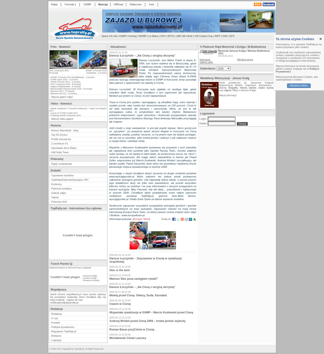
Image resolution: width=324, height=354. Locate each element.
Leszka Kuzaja (89, 278)
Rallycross (136, 4)
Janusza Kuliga (90, 276)
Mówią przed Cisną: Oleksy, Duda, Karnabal (138, 295)
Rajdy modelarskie (61, 163)
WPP (217, 36)
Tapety (55, 197)
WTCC (171, 36)
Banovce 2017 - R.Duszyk (62, 91)
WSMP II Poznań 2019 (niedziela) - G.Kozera (96, 71)
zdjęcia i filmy (231, 90)
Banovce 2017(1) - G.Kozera (64, 93)
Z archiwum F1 (59, 143)
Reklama (56, 335)
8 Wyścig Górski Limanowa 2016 (66, 115)
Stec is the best (120, 270)
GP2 (162, 36)
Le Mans (153, 36)
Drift (225, 36)
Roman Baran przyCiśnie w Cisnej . (133, 329)
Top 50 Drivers (59, 134)
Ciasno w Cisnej (120, 304)
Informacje (205, 59)
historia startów (248, 88)
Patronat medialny (61, 188)
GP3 (231, 36)
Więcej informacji (228, 95)
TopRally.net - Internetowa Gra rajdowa (76, 208)
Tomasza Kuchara (91, 280)
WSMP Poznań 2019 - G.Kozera (65, 82)
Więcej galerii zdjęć (62, 97)
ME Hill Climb (184, 36)
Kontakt (55, 322)
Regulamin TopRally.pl (63, 331)
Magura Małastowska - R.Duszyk (66, 86)
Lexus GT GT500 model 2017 (64, 113)
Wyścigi (103, 4)
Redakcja (56, 313)
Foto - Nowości (61, 46)
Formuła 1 (70, 4)
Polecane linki (59, 201)
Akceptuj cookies (298, 85)
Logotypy (56, 340)
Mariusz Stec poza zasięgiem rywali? (134, 278)
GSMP (87, 4)
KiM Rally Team (60, 152)
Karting (132, 36)
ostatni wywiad (266, 88)
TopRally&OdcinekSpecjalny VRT (70, 179)
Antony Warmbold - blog (64, 130)
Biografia (233, 88)
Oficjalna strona (245, 59)
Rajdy (54, 4)
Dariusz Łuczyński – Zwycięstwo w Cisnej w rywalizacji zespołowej (146, 260)
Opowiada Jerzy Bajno (64, 148)
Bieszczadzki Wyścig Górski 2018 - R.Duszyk (71, 89)
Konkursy (56, 184)
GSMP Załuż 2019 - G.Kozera (64, 79)
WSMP (142, 36)
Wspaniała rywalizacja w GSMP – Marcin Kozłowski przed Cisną (151, 312)
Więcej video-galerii (62, 118)
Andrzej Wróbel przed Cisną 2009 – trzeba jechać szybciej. (148, 321)
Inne (151, 4)
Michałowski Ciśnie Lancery (128, 338)
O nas (54, 318)
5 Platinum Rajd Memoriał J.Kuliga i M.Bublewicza (233, 46)
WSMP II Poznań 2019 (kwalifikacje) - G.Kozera (73, 77)
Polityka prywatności (62, 327)
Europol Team (141, 219)
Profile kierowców (61, 139)
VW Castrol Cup (203, 36)
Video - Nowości (61, 103)
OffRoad (118, 4)
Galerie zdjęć (58, 193)
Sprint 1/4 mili (109, 36)
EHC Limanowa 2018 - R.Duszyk (66, 84)
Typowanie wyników (62, 175)
